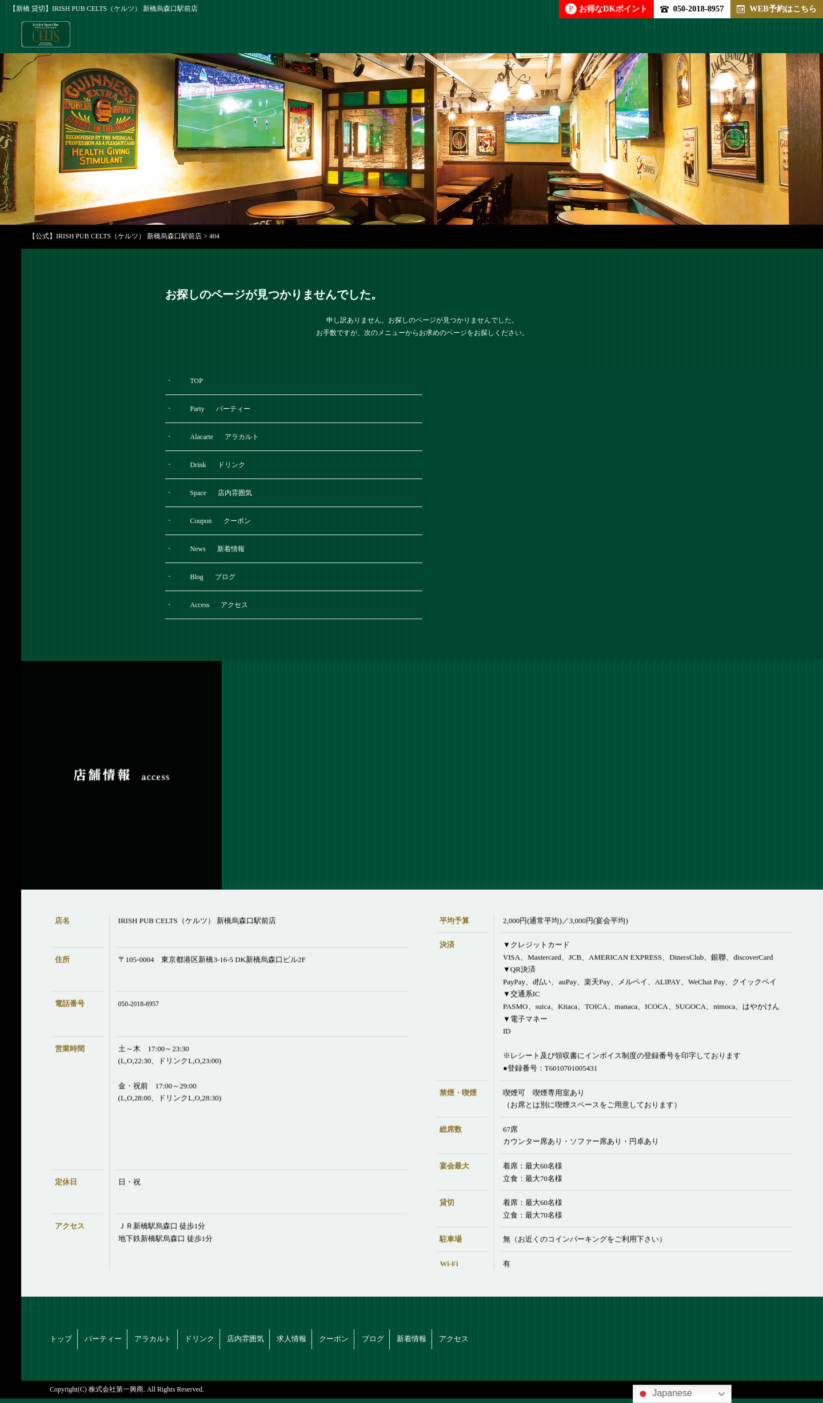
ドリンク (279, 1341)
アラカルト (207, 1341)
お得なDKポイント (606, 8)
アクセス (691, 1341)
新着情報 (622, 1341)
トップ (62, 1341)
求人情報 (425, 1341)
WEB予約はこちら (777, 8)
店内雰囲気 (352, 1341)
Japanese (664, 1394)
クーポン (493, 1341)
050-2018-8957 (692, 8)
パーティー (130, 1341)
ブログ (558, 1341)
